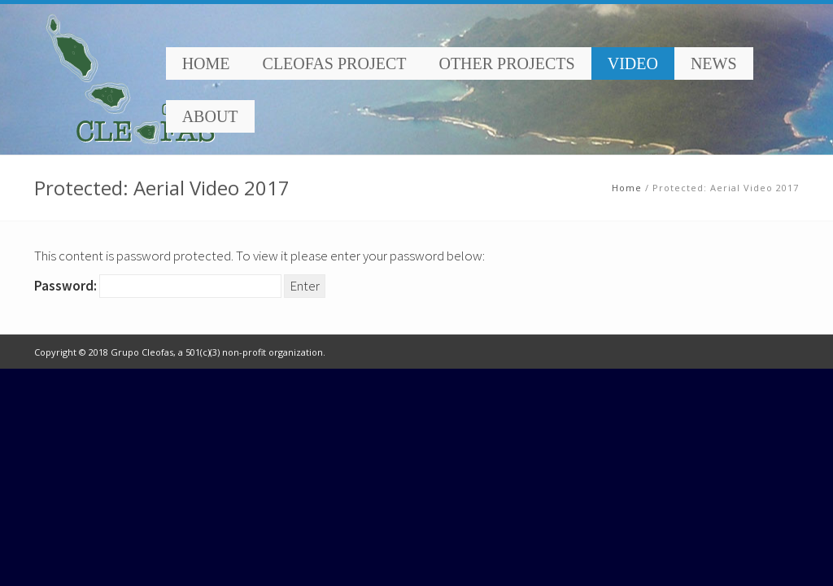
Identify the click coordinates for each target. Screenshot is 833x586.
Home (206, 63)
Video (633, 63)
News (714, 63)
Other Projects (506, 63)
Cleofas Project (335, 63)
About (210, 116)
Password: (157, 286)
